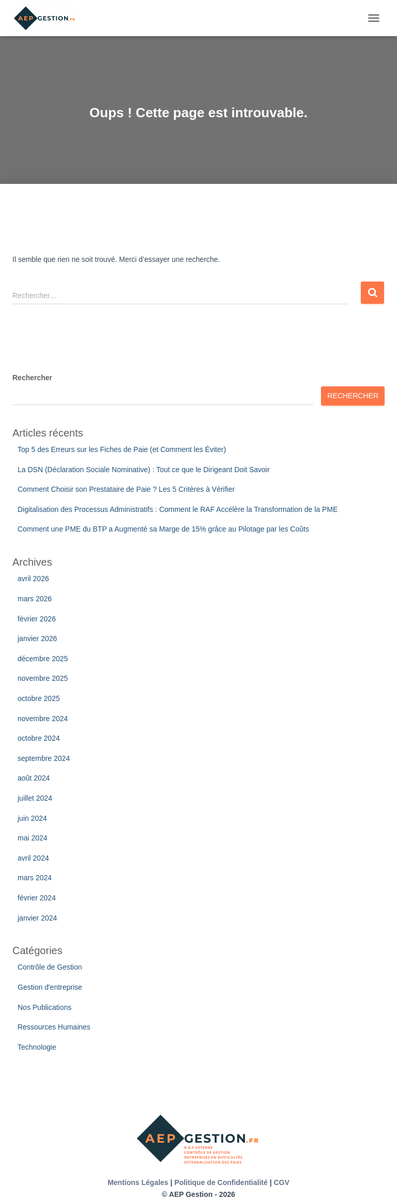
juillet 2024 (35, 798)
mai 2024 (33, 838)
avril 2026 (33, 578)
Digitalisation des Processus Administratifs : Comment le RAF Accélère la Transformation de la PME (178, 509)
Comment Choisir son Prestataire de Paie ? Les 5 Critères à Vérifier (126, 489)
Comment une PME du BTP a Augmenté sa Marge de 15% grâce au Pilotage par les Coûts (163, 529)
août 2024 (34, 778)
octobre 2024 (39, 738)
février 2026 (37, 619)
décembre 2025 (43, 658)
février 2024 (37, 898)
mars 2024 (35, 878)
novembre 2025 (43, 678)
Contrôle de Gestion (50, 967)
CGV (281, 1182)
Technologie (37, 1047)
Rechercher (32, 377)
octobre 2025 (39, 698)
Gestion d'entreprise (50, 987)
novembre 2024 (43, 718)
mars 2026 (35, 599)
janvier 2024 (37, 918)
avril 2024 (33, 858)
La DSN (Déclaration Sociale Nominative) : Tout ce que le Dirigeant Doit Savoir (144, 469)
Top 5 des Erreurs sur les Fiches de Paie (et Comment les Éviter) (122, 449)
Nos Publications (44, 1007)
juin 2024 (32, 818)
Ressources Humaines (54, 1027)
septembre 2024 (44, 758)
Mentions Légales (138, 1182)
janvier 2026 (37, 638)
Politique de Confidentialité (220, 1182)
